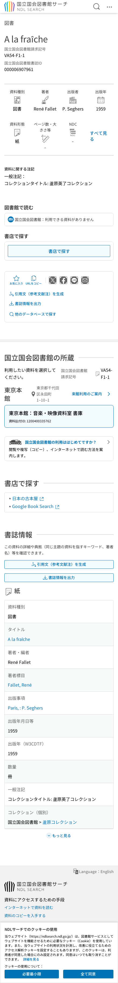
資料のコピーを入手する (25, 915)
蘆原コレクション (59, 822)
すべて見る (98, 136)
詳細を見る (31, 959)
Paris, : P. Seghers (25, 707)
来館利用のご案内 (92, 394)
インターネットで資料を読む (28, 907)
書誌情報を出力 (25, 303)
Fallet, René (20, 684)
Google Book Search (36, 506)
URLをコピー (34, 280)
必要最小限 (31, 974)
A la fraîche (19, 639)
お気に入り (16, 280)
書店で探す (59, 251)
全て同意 (88, 974)
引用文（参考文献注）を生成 (36, 294)
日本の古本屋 (28, 498)
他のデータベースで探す (32, 314)
